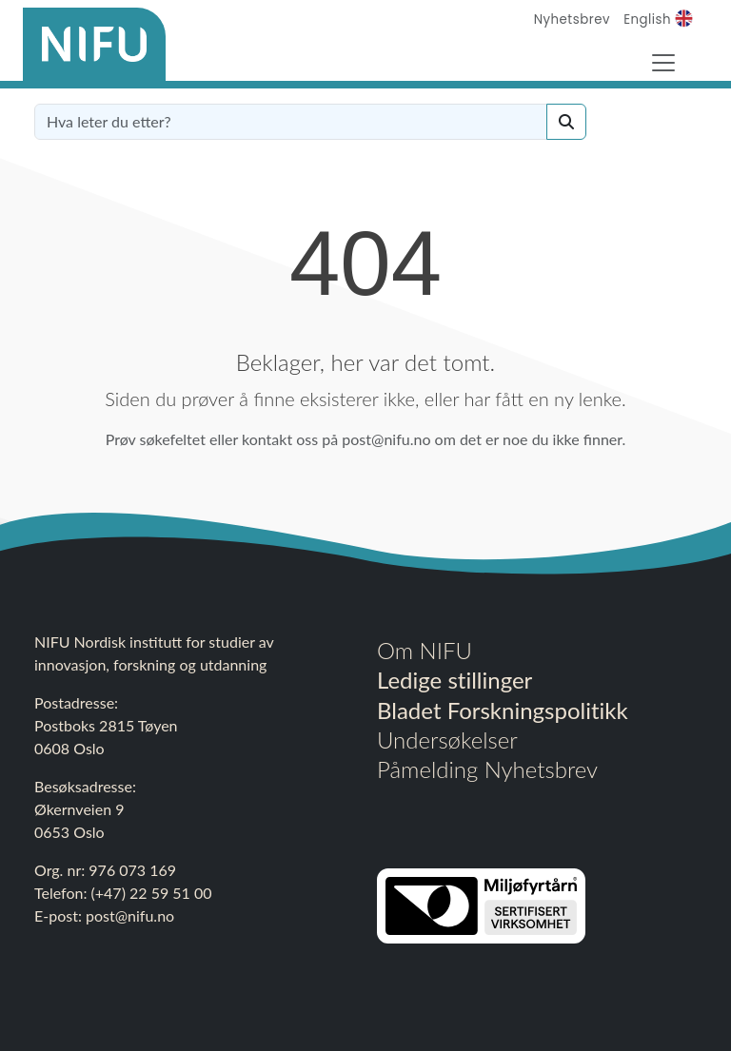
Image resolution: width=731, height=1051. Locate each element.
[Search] (566, 122)
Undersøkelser (447, 739)
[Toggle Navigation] (663, 63)
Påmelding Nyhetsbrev (487, 769)
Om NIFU (424, 650)
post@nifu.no (130, 915)
